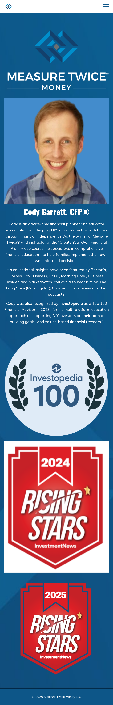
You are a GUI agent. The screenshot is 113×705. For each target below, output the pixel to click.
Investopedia (71, 303)
